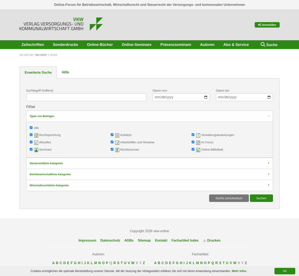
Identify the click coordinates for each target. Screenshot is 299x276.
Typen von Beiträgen (42, 116)
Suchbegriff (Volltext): (40, 90)
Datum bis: (223, 90)
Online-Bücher (100, 45)
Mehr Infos (239, 271)
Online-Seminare (136, 45)
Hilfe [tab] (65, 72)
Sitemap (144, 240)
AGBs (129, 240)
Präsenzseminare (175, 45)
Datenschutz (110, 240)
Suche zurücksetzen (229, 198)
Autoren (207, 45)
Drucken (212, 240)
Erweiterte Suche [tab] (38, 72)
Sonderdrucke (65, 45)
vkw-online (41, 54)
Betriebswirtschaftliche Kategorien (50, 174)
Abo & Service (236, 45)
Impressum (87, 240)
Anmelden (267, 24)
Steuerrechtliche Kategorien (46, 163)
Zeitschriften (33, 45)
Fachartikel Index (185, 240)
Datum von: (160, 90)
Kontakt (161, 240)
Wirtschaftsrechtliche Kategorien (49, 185)
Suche (271, 45)
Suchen (261, 198)
